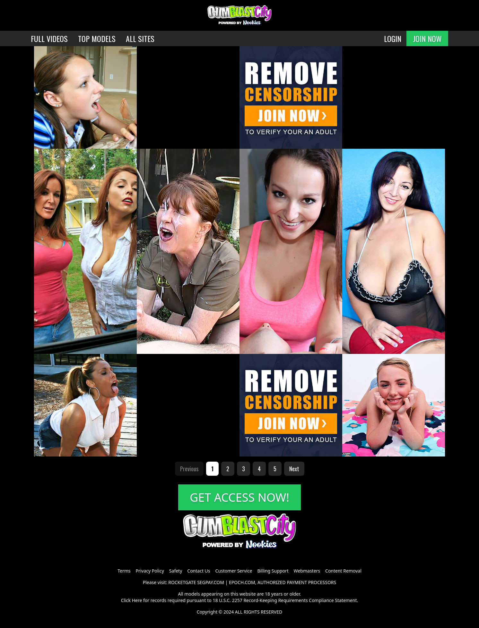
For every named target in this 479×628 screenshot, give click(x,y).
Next (294, 469)
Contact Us (198, 571)
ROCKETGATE (182, 582)
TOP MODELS (97, 38)
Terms (124, 571)
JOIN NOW (427, 38)
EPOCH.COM (242, 582)
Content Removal (343, 571)
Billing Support (272, 571)
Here (137, 600)
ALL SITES (140, 38)
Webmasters (307, 571)
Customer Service (233, 571)
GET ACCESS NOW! (239, 497)
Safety (175, 571)
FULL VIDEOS (49, 38)
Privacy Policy (149, 571)
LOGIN (392, 38)
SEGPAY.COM (210, 582)
